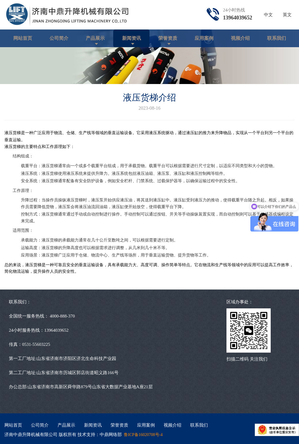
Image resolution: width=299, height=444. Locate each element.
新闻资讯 (131, 38)
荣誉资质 (167, 38)
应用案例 (204, 38)
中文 (268, 14)
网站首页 (22, 38)
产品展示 (95, 38)
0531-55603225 (36, 344)
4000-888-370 (62, 316)
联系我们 (276, 38)
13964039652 (237, 18)
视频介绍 (240, 38)
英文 (287, 14)
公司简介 (59, 38)
